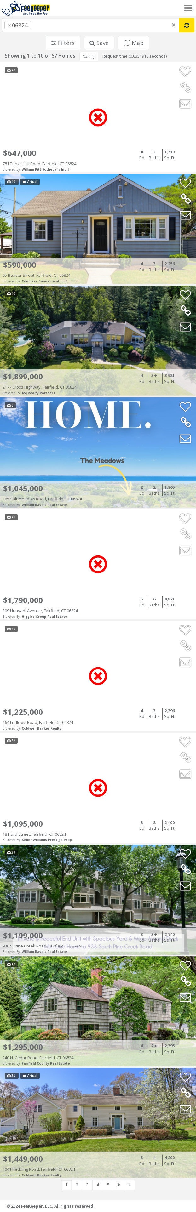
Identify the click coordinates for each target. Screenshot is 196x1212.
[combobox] (90, 25)
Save (99, 43)
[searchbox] (45, 25)
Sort (89, 56)
